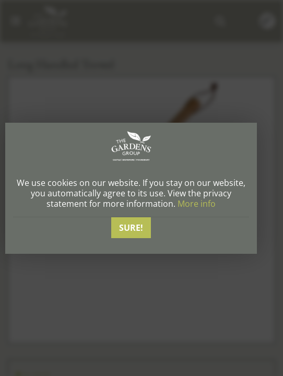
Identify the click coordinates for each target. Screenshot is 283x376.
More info (197, 203)
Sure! (131, 227)
